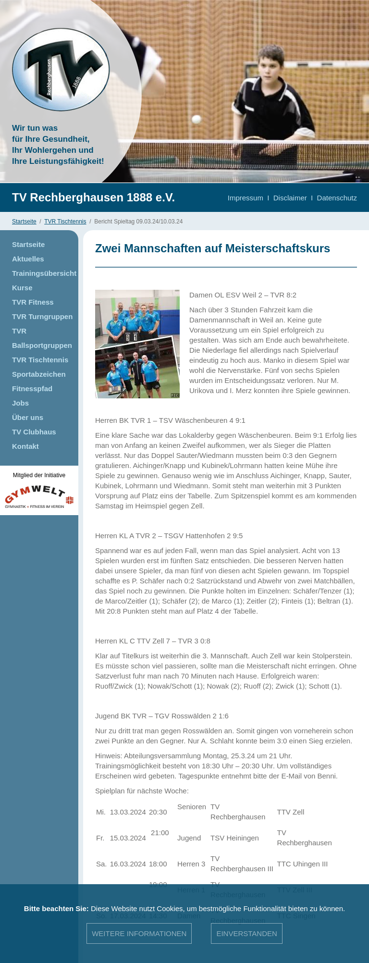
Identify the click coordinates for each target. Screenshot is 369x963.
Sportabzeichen (39, 374)
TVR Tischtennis (65, 221)
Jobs (20, 403)
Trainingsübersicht (44, 273)
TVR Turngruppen (42, 316)
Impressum (245, 198)
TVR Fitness (33, 302)
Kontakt (25, 446)
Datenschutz (337, 198)
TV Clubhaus (34, 432)
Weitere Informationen (139, 933)
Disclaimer (290, 198)
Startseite (24, 221)
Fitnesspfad (32, 388)
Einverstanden (246, 933)
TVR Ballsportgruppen (42, 338)
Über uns (27, 417)
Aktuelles (28, 259)
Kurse (22, 288)
